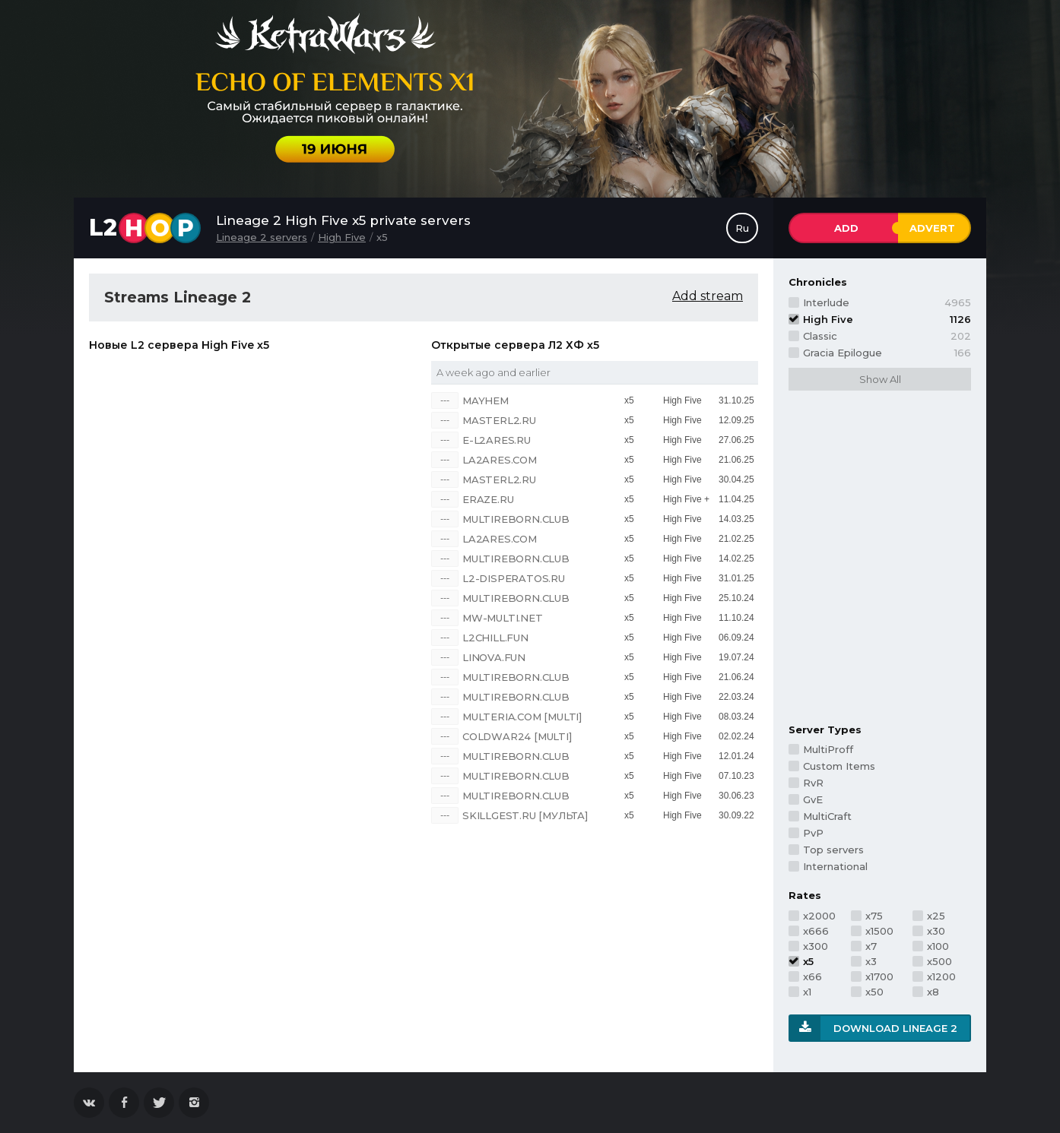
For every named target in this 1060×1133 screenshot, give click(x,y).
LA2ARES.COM (499, 460)
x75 (874, 916)
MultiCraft (827, 816)
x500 (939, 961)
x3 (871, 961)
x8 (933, 992)
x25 (936, 916)
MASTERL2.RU (499, 420)
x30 (936, 931)
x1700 (879, 976)
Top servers (833, 849)
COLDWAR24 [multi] (517, 736)
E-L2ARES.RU (496, 440)
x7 (871, 946)
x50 (874, 992)
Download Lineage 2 (895, 1028)
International (835, 866)
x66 (812, 976)
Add (846, 228)
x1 (807, 992)
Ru (742, 228)
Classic (887, 335)
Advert (932, 228)
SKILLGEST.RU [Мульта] (525, 815)
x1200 (941, 976)
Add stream (707, 296)
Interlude (887, 302)
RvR (813, 783)
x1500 (879, 931)
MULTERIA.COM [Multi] (522, 716)
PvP (813, 833)
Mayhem (485, 400)
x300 (815, 946)
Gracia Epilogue (887, 352)
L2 (145, 228)
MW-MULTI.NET (502, 618)
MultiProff (828, 749)
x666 (816, 931)
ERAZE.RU (487, 499)
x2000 (819, 916)
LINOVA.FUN (493, 657)
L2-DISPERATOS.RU (513, 578)
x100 (938, 946)
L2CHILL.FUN (495, 637)
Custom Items (839, 766)
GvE (813, 799)
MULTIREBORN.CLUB (516, 519)
